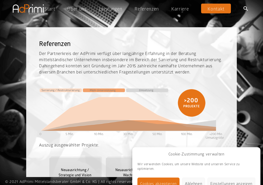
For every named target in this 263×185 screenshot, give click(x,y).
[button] (245, 8)
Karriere (180, 9)
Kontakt (216, 9)
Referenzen (147, 9)
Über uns (77, 9)
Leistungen (111, 9)
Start (49, 9)
